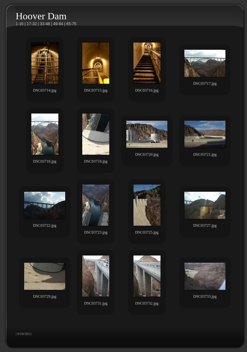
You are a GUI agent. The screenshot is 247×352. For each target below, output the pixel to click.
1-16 (19, 24)
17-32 (32, 24)
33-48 (45, 24)
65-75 (71, 24)
